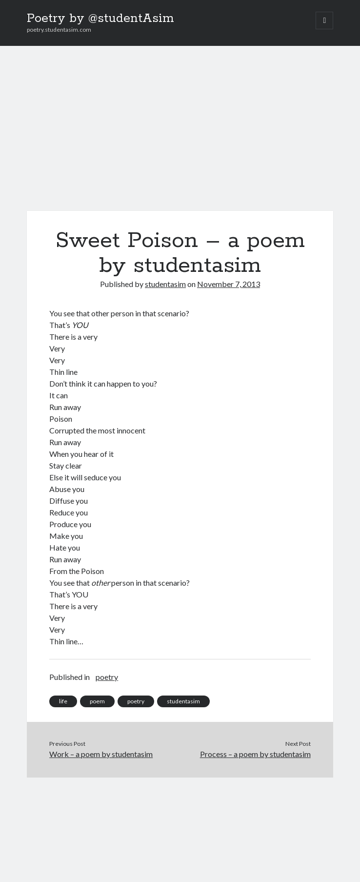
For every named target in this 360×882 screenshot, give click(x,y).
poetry (107, 676)
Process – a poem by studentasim (255, 754)
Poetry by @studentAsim (100, 18)
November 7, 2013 (228, 283)
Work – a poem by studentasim (101, 754)
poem (97, 701)
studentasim (165, 283)
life (63, 701)
